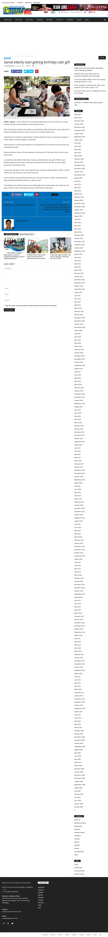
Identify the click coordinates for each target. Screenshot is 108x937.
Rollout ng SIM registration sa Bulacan (19, 205)
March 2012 (78, 651)
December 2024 (79, 165)
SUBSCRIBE (36, 2)
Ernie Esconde (9, 66)
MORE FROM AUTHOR (26, 234)
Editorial (40, 892)
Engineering (78, 826)
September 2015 (79, 518)
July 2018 (77, 410)
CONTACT (20, 2)
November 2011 (79, 664)
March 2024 (78, 194)
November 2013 (79, 588)
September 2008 (79, 785)
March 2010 (78, 727)
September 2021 (79, 289)
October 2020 (78, 324)
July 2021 (77, 295)
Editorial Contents (80, 823)
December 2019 (79, 356)
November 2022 (79, 245)
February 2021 (79, 311)
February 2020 (79, 349)
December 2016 (79, 470)
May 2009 (77, 759)
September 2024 (79, 175)
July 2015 (77, 524)
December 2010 (79, 699)
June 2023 (77, 222)
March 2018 (78, 422)
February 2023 (79, 235)
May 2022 (77, 264)
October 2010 (78, 705)
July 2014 (77, 562)
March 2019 (78, 384)
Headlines (11, 56)
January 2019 (78, 391)
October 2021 (78, 286)
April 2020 (77, 343)
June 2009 (77, 756)
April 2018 (77, 419)
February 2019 (79, 388)
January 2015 (78, 543)
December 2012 (79, 623)
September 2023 (79, 213)
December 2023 (79, 203)
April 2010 (77, 724)
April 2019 (77, 381)
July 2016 (77, 486)
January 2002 (78, 807)
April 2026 (77, 114)
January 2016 (78, 505)
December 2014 (79, 546)
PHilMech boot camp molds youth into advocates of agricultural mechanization (36, 256)
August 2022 (78, 254)
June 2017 (77, 451)
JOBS (87, 20)
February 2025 (79, 159)
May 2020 (77, 340)
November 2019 (79, 359)
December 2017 (79, 432)
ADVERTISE (28, 2)
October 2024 (78, 172)
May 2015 (77, 530)
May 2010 (77, 721)
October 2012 (78, 629)
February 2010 (79, 731)
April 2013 (77, 610)
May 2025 (77, 149)
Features (41, 890)
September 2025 (79, 137)
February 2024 (79, 197)
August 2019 (78, 368)
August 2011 (78, 673)
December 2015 (79, 508)
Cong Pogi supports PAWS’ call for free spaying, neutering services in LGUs (60, 256)
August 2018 (78, 407)
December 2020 (79, 318)
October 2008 (78, 781)
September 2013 (79, 594)
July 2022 (77, 257)
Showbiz (77, 845)
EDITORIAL (29, 20)
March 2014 (78, 575)
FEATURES (18, 20)
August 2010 (78, 711)
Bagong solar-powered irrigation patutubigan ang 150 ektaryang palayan (14, 256)
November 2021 (79, 283)
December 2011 (79, 661)
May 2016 (77, 492)
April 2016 (77, 496)
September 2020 (79, 327)
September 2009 (79, 746)
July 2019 (77, 372)
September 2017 (79, 442)
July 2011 (77, 677)
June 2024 (77, 184)
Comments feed (79, 871)
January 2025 (78, 162)
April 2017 (77, 457)
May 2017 (77, 454)
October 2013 (78, 591)
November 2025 (79, 130)
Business (77, 820)
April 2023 (77, 229)
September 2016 (79, 480)
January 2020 (78, 353)
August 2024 (78, 178)
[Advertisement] (54, 38)
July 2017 (77, 448)
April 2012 (77, 648)
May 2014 (77, 569)
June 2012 (77, 642)
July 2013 (77, 600)
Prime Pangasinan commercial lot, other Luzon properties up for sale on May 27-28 (89, 86)
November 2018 (79, 397)
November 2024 (79, 168)
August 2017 (78, 445)
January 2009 (78, 772)
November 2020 (79, 321)
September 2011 (79, 670)
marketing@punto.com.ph (10, 918)
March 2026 (78, 118)
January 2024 (78, 200)
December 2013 (79, 584)
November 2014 (79, 549)
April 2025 (77, 153)
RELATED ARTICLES (11, 234)
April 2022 (77, 267)
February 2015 (79, 540)
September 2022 (79, 251)
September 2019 (79, 365)
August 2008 (78, 788)
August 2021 (78, 292)
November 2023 (79, 206)
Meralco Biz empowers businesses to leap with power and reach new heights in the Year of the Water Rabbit (55, 208)
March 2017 (78, 461)
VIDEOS (79, 20)
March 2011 (78, 689)
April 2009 (77, 762)
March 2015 (78, 537)
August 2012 (78, 635)
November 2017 (79, 435)
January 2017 (78, 467)
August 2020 (78, 330)
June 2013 (77, 603)
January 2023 (78, 238)
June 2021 (77, 299)
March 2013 (78, 613)
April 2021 (77, 305)
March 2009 (78, 765)
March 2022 (78, 270)
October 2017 (78, 438)
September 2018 (79, 403)
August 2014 (78, 559)
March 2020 (78, 346)
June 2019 (77, 375)
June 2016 (77, 489)
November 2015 (79, 511)
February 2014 (79, 578)
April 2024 (77, 191)
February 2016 (79, 502)
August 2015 (78, 521)
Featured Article (79, 832)
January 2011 (78, 696)
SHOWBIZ (49, 20)
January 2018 (78, 429)
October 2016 (78, 476)
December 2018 (79, 394)
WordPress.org (79, 874)
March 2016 (78, 499)
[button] (105, 19)
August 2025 (78, 140)
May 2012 (77, 645)
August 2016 (78, 483)
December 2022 (79, 241)
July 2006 (77, 791)
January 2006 (78, 794)
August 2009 (78, 750)
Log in (76, 864)
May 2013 (77, 607)
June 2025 (77, 146)
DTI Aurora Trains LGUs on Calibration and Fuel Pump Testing (90, 92)
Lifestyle (77, 839)
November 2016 (79, 473)
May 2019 (77, 378)
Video (76, 855)
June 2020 (77, 337)
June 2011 (77, 680)
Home (5, 56)
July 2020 (77, 334)
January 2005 (78, 804)
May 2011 (77, 683)
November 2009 (79, 740)
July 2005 (77, 797)
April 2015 (77, 534)
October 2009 (78, 743)
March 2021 (78, 308)
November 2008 (79, 778)
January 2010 (78, 734)
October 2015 (78, 515)
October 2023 (78, 210)
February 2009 (79, 769)
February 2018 (79, 426)
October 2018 (78, 400)
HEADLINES (8, 20)
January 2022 (78, 276)
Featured (77, 829)
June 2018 (77, 413)
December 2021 (79, 280)
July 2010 (77, 715)
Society (76, 848)
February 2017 (79, 464)
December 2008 (79, 775)
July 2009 (77, 753)
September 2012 (79, 632)
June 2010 (77, 718)
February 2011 (79, 692)
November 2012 (79, 626)
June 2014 (77, 565)
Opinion (76, 842)
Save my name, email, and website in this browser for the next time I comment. (31, 305)
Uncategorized (79, 851)
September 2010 (79, 708)
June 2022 (77, 260)
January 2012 (78, 657)
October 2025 (78, 133)
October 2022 (78, 248)
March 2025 (78, 156)
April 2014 (77, 572)
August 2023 (78, 216)
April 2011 (77, 686)
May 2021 (77, 302)
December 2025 (79, 127)
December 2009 (79, 737)
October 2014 (78, 553)
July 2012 (77, 638)
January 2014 (78, 581)
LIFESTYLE (59, 20)
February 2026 (79, 121)
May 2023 (77, 226)
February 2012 (79, 654)
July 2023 (77, 219)
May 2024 (77, 187)
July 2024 (77, 181)
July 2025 (77, 143)
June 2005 (77, 800)
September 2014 (79, 556)
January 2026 (78, 124)
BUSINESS (70, 20)
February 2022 (79, 273)
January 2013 (78, 619)
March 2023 (78, 232)
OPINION (39, 20)
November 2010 (79, 702)
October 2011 (78, 667)
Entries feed (78, 868)
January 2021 (78, 314)
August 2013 (78, 597)
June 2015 (77, 527)
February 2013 (79, 616)
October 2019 (78, 362)
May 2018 (77, 416)
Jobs (39, 908)
